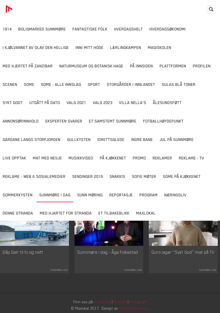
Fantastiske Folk (90, 29)
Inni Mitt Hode (90, 47)
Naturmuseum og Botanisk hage (91, 65)
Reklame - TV (191, 158)
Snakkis (117, 176)
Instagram (138, 301)
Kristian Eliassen (133, 308)
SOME (29, 84)
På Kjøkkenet (113, 158)
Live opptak (14, 158)
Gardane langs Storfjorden (32, 139)
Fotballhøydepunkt (163, 121)
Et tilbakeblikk (114, 213)
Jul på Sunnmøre (177, 139)
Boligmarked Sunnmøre (42, 29)
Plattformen (173, 65)
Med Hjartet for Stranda (66, 213)
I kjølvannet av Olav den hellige (36, 47)
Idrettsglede (111, 139)
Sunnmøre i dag (55, 194)
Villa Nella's (132, 102)
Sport (94, 84)
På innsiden (141, 65)
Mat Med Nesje (47, 158)
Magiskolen (159, 47)
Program (149, 194)
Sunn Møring (90, 194)
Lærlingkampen (125, 47)
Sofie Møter (144, 176)
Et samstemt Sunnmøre (113, 121)
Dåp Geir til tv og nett (23, 252)
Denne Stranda (18, 213)
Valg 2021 (76, 102)
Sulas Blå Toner (179, 84)
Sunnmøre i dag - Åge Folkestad (107, 252)
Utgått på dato (45, 102)
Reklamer (162, 158)
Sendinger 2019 (87, 176)
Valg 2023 (103, 102)
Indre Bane (142, 139)
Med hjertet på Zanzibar (28, 65)
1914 (7, 29)
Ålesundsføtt (167, 102)
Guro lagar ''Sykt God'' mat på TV (183, 252)
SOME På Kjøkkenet (182, 176)
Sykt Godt (13, 102)
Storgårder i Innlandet (131, 84)
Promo (139, 158)
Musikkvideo (81, 158)
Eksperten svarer (64, 121)
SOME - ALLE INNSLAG (61, 84)
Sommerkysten (18, 194)
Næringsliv (175, 194)
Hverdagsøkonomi (168, 29)
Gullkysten (79, 139)
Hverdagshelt (128, 29)
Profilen (202, 65)
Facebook (103, 301)
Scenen (10, 84)
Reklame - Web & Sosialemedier (34, 176)
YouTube (120, 301)
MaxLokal (146, 213)
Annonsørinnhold (21, 121)
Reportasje (121, 194)
